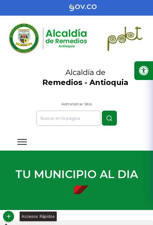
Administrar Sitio (76, 104)
